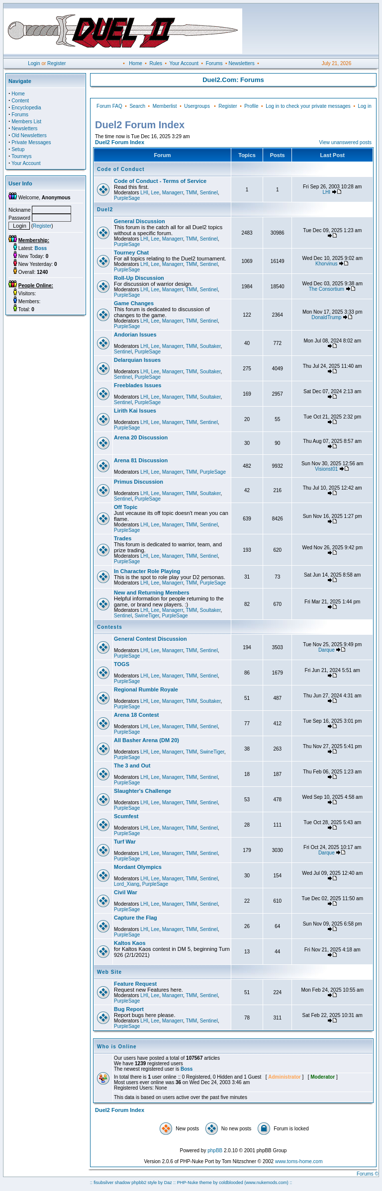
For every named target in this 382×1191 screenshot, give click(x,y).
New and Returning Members (152, 593)
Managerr (172, 192)
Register (56, 63)
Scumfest (126, 816)
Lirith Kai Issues (135, 411)
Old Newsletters (29, 135)
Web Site (109, 972)
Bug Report (129, 1009)
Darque (326, 650)
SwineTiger (147, 615)
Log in (364, 106)
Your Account (183, 63)
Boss (186, 1069)
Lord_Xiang (126, 884)
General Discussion (139, 221)
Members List (26, 121)
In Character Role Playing (147, 571)
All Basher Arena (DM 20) (146, 740)
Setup (17, 149)
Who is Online (117, 1046)
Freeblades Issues (137, 385)
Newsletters (241, 63)
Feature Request (135, 984)
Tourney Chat (131, 252)
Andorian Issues (135, 335)
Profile (251, 106)
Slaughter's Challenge (142, 791)
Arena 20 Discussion (141, 437)
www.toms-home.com (299, 1161)
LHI (144, 192)
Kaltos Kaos (130, 943)
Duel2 (105, 209)
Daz (168, 1182)
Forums (214, 63)
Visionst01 (326, 469)
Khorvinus (326, 263)
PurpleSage (127, 198)
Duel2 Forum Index (119, 142)
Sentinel (209, 192)
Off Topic (125, 507)
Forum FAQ (109, 106)
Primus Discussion (138, 482)
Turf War (125, 842)
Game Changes (134, 303)
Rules (155, 63)
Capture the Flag (135, 918)
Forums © (368, 1174)
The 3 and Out (132, 765)
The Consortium (326, 289)
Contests (109, 627)
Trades (122, 538)
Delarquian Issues (137, 360)
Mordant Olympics (138, 867)
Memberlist (165, 106)
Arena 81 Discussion (141, 460)
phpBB (214, 1150)
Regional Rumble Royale (146, 689)
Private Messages (31, 142)
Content (20, 100)
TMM (191, 192)
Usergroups (197, 106)
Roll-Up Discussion (139, 278)
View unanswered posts (345, 142)
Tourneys (21, 156)
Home (135, 63)
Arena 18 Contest (136, 715)
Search (137, 106)
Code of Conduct (121, 169)
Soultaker (210, 346)
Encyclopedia (26, 107)
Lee (155, 192)
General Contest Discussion (150, 639)
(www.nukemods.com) (266, 1182)
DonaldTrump (326, 317)
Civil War (125, 892)
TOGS (121, 664)
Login (34, 63)
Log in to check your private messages (308, 106)
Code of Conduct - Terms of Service (160, 181)
